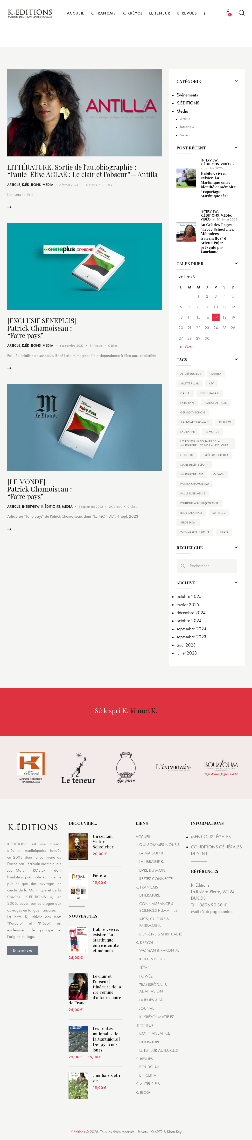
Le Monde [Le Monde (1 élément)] (212, 432)
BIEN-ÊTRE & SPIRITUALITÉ (160, 934)
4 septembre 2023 (71, 346)
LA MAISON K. (152, 853)
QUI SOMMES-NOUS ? (159, 844)
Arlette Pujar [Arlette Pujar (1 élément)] (189, 383)
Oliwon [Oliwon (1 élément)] (218, 474)
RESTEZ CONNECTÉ (156, 879)
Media (47, 185)
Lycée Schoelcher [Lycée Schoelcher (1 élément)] (215, 455)
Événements (187, 95)
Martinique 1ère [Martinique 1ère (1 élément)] (191, 474)
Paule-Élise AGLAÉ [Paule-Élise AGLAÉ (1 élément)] (192, 494)
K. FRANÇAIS (147, 887)
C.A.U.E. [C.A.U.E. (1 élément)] (185, 393)
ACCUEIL (143, 836)
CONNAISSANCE (154, 1033)
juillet (186, 653)
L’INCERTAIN (150, 1075)
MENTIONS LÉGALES (211, 837)
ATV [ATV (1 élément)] (211, 383)
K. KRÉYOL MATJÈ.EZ (156, 1017)
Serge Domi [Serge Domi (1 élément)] (188, 523)
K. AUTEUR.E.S (148, 1084)
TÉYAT (144, 967)
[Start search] (241, 33)
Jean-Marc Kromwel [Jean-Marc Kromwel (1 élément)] (194, 422)
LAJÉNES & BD (151, 999)
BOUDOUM (149, 1066)
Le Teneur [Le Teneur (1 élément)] (186, 455)
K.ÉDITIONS (31, 185)
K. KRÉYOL (145, 942)
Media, (226, 215)
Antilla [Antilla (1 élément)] (216, 374)
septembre (191, 629)
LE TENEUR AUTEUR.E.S (158, 1050)
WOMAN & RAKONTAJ (159, 950)
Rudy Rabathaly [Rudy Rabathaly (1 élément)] (191, 513)
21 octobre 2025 (212, 168)
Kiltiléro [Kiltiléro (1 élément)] (225, 422)
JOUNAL (146, 1008)
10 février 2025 (227, 219)
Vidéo (184, 135)
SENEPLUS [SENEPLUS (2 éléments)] (218, 513)
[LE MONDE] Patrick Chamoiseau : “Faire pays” (39, 490)
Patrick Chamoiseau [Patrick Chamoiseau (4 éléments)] (194, 484)
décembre (191, 613)
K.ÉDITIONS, (211, 164)
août (186, 645)
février (187, 605)
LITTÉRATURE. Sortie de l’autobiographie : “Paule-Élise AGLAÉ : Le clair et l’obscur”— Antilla (82, 171)
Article (13, 185)
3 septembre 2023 (90, 507)
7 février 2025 (68, 185)
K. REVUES (144, 1059)
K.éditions (77, 1131)
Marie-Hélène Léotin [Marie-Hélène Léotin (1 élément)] (194, 465)
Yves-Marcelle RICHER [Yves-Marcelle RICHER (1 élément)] (195, 532)
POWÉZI (146, 976)
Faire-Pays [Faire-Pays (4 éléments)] (187, 403)
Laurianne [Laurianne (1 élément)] (187, 432)
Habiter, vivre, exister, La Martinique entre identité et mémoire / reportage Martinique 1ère (218, 185)
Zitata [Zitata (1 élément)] (224, 532)
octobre (189, 597)
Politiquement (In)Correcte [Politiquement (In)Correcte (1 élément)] (199, 503)
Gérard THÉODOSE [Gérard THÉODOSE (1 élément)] (192, 412)
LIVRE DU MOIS (152, 870)
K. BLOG (143, 1092)
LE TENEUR (145, 1025)
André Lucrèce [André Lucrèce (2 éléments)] (190, 374)
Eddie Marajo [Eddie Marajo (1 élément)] (209, 393)
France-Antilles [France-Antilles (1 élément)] (215, 403)
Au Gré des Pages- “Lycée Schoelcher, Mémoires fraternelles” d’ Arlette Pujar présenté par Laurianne (217, 238)
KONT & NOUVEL (154, 959)
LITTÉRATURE (149, 895)
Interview (31, 507)
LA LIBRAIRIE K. (151, 861)
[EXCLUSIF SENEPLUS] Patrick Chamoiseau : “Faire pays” (41, 328)
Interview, (210, 160)
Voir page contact (217, 912)
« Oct (186, 346)
